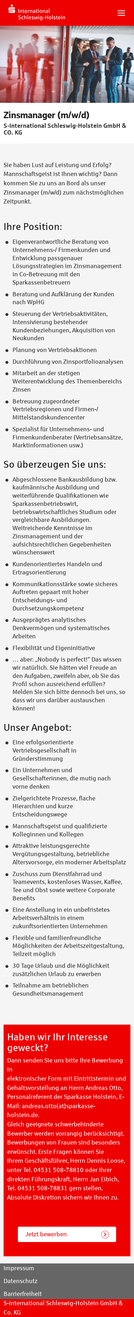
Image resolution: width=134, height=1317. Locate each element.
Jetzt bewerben (46, 1234)
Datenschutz (21, 1281)
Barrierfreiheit (23, 1294)
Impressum (19, 1268)
